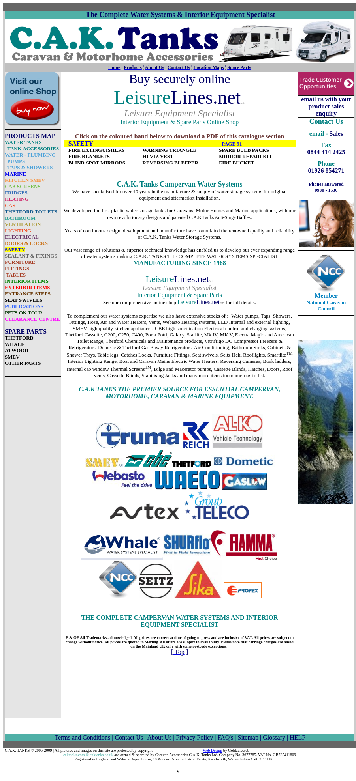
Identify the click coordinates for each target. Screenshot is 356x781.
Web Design (212, 750)
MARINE (15, 174)
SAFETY (15, 249)
